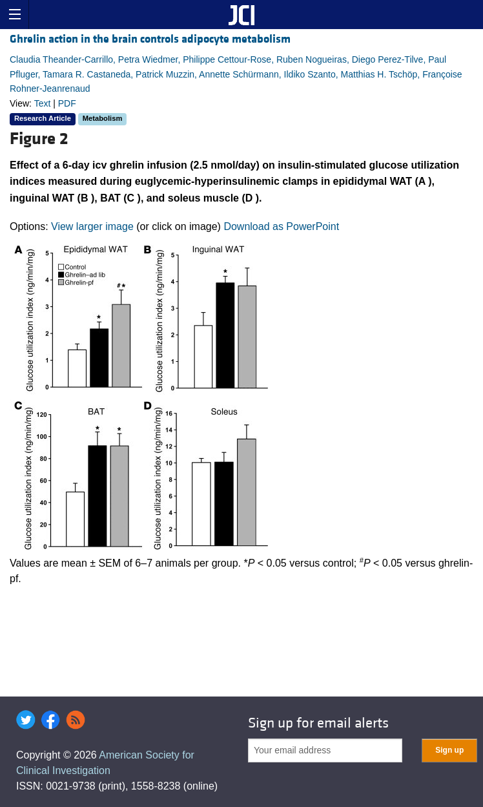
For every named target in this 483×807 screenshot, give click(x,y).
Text (42, 103)
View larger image (92, 226)
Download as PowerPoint (281, 226)
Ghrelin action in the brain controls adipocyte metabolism (150, 39)
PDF (67, 103)
